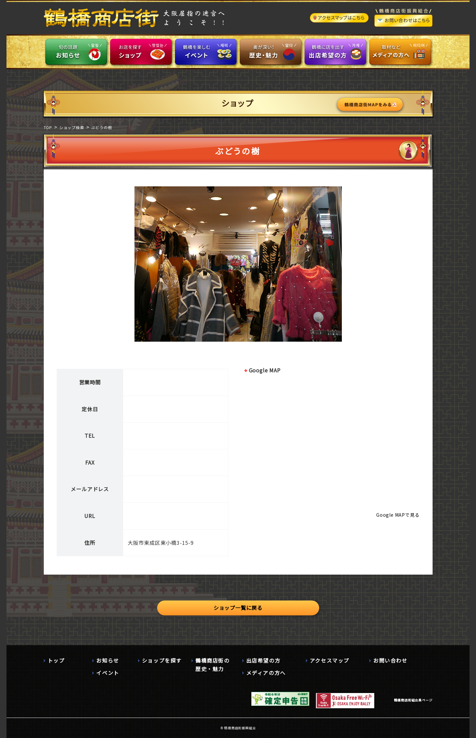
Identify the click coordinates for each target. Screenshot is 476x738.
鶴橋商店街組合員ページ (413, 700)
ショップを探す (162, 660)
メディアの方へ (266, 673)
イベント (107, 673)
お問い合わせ (390, 660)
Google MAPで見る (397, 515)
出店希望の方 (263, 660)
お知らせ (107, 660)
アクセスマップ (329, 660)
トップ (56, 660)
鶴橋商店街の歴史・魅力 (212, 664)
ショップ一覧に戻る (238, 607)
